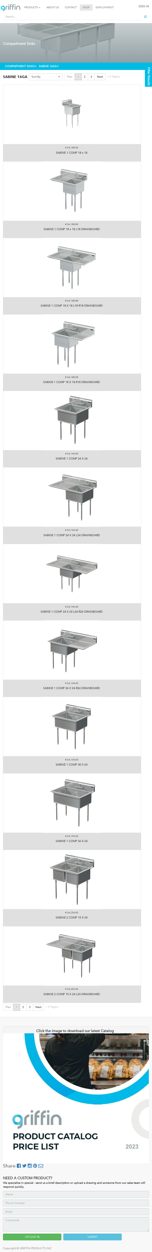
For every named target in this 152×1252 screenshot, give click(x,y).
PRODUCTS (32, 7)
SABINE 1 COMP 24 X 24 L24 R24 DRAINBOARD (72, 611)
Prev (69, 76)
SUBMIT (92, 1237)
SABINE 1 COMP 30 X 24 (71, 764)
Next (100, 76)
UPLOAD (32, 1237)
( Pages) (114, 76)
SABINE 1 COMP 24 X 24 (71, 458)
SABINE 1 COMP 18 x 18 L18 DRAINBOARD (72, 229)
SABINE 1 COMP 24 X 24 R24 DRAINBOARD (71, 688)
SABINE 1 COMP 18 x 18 (71, 152)
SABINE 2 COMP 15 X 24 (71, 917)
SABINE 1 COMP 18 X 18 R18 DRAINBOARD (71, 382)
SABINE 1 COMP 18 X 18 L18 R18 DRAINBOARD (72, 305)
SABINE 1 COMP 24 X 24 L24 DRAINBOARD (71, 535)
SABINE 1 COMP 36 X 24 (71, 841)
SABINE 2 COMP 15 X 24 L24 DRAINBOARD (71, 994)
